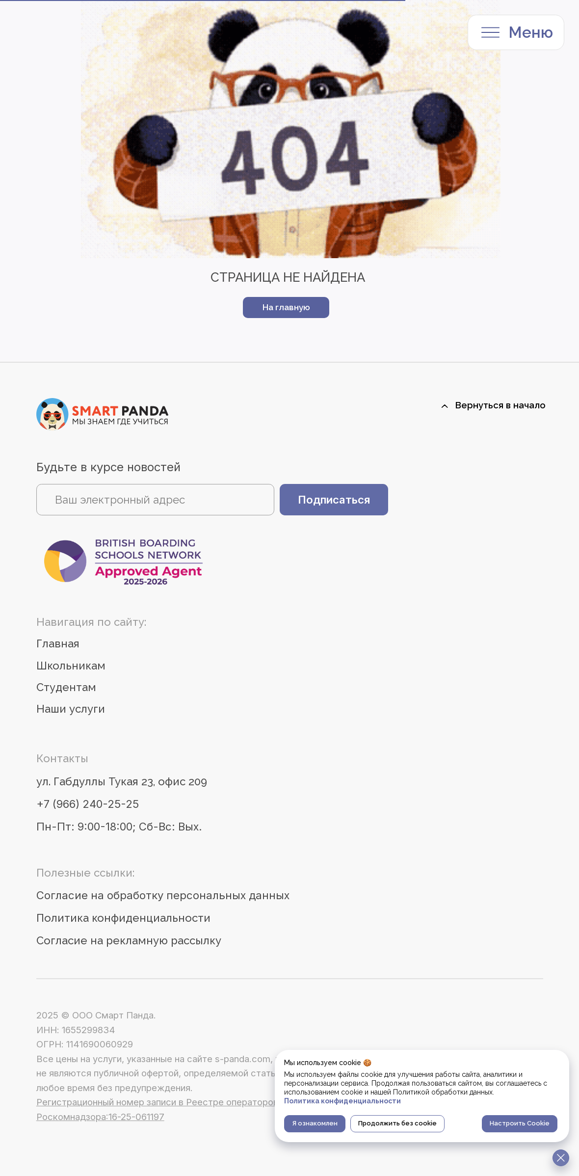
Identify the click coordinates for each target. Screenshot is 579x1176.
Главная (57, 643)
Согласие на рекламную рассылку (128, 940)
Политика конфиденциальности (123, 917)
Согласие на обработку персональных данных (163, 895)
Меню (531, 32)
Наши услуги (70, 708)
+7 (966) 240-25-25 (87, 804)
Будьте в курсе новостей (108, 467)
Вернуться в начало (500, 405)
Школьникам (70, 665)
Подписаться (334, 499)
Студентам (66, 687)
